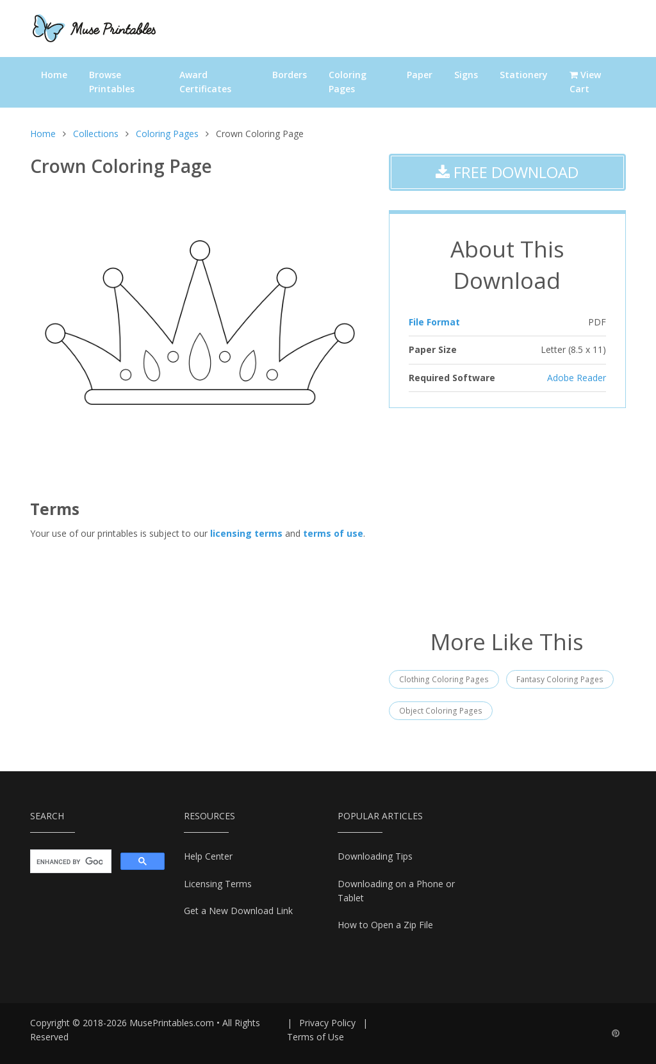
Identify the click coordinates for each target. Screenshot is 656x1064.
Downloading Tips (375, 856)
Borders (289, 75)
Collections (96, 133)
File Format (434, 322)
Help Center (208, 856)
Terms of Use (315, 1037)
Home (54, 75)
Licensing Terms (218, 884)
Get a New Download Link (238, 910)
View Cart (585, 82)
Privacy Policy (327, 1023)
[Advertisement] (507, 517)
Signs (466, 75)
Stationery (524, 75)
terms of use (333, 533)
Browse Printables (112, 82)
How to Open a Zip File (385, 925)
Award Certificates (205, 82)
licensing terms (246, 533)
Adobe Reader (576, 378)
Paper (419, 75)
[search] (69, 861)
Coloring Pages (347, 82)
